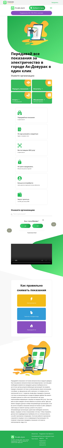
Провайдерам (35, 436)
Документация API (50, 437)
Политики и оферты (42, 437)
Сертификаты (50, 434)
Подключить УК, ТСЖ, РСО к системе (31, 13)
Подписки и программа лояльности (42, 443)
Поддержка (42, 434)
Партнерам (35, 438)
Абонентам (35, 434)
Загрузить (55, 2)
